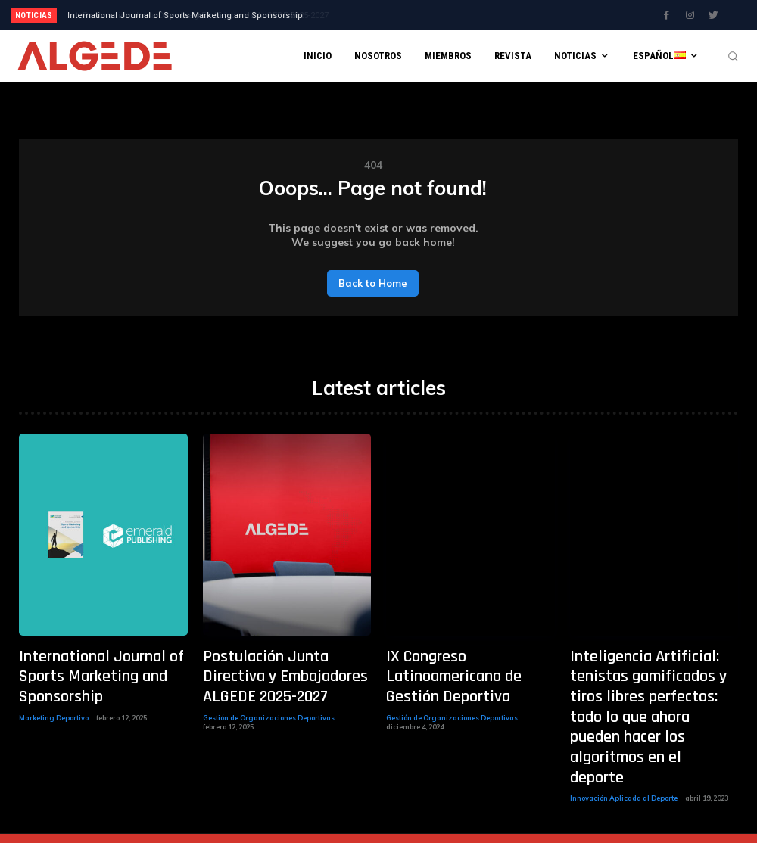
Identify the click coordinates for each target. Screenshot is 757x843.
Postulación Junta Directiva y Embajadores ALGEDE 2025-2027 (192, 15)
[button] (733, 56)
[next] (421, 14)
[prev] (397, 14)
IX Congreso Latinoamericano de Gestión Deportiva (468, 661)
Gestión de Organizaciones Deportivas (269, 686)
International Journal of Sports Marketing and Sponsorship (99, 661)
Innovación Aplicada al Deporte (624, 730)
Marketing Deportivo (54, 686)
